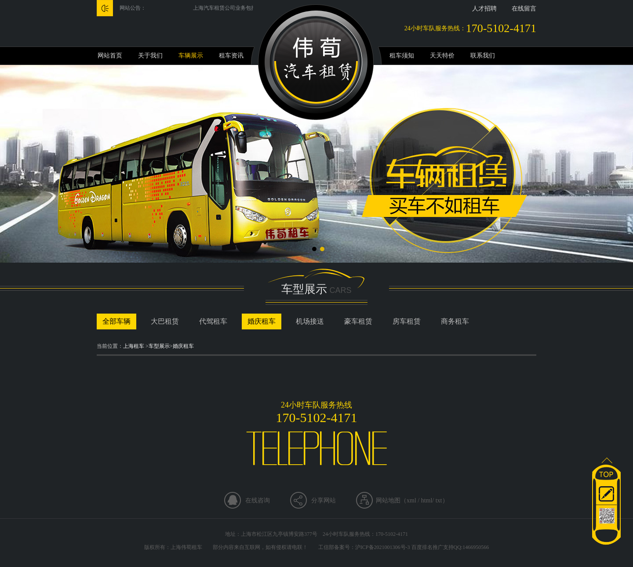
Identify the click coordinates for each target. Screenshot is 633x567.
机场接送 (310, 321)
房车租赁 (407, 321)
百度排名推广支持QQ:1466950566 (450, 547)
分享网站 (323, 500)
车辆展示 (190, 55)
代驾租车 (213, 321)
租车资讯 (231, 55)
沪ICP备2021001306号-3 (382, 547)
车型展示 (159, 346)
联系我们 (482, 55)
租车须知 (401, 55)
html (427, 500)
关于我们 (150, 55)
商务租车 (455, 321)
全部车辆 (116, 321)
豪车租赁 (358, 321)
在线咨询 (257, 500)
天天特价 (442, 55)
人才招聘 (484, 8)
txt (439, 500)
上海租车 (133, 346)
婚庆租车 (261, 321)
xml (411, 500)
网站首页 (110, 55)
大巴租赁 (165, 321)
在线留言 (524, 8)
